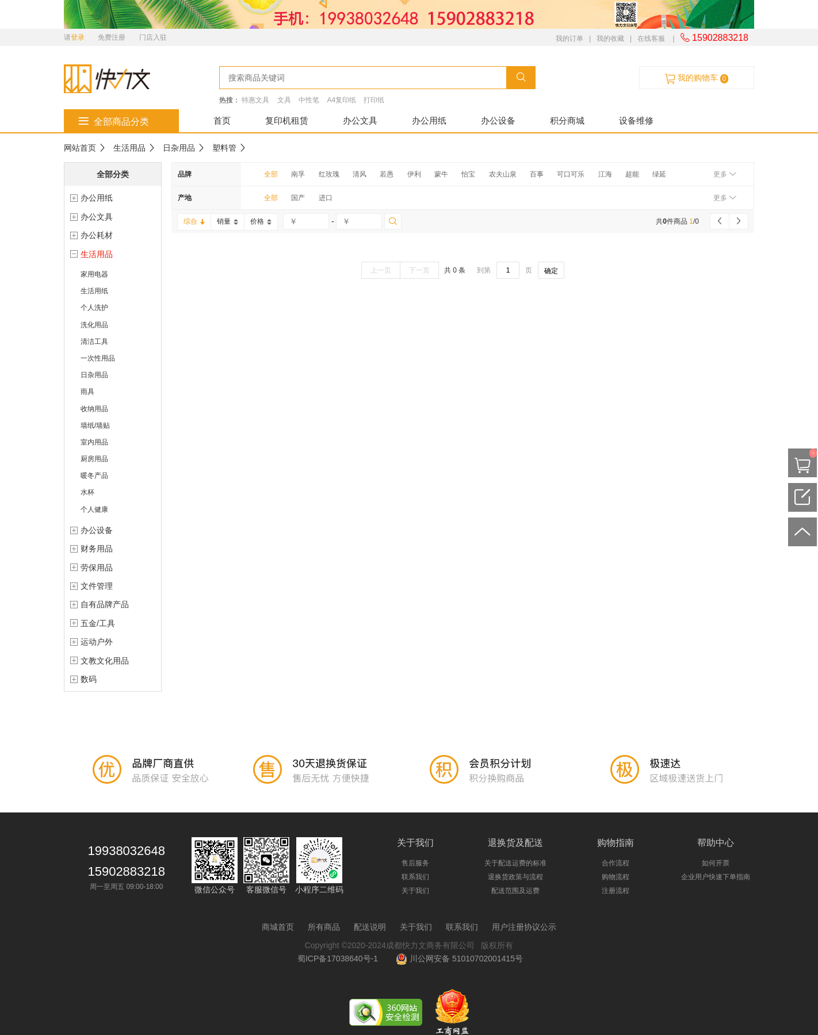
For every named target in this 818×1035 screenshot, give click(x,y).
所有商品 (324, 926)
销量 (227, 221)
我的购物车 (696, 78)
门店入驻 (153, 37)
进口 (325, 198)
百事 (537, 174)
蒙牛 (441, 174)
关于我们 (415, 891)
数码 (89, 679)
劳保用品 (97, 567)
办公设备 (498, 120)
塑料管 (224, 147)
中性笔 (309, 100)
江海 (605, 174)
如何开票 (715, 863)
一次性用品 (98, 358)
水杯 (87, 492)
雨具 (87, 392)
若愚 (386, 174)
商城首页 (278, 926)
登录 (78, 37)
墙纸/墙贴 (95, 425)
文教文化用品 (105, 660)
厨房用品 (94, 459)
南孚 (298, 174)
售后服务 (415, 863)
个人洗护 (94, 308)
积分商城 (567, 120)
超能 (632, 174)
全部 (271, 174)
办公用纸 (429, 120)
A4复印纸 (341, 100)
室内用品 (94, 442)
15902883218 (714, 38)
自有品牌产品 (105, 604)
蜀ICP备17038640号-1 (340, 958)
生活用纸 (94, 291)
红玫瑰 (329, 174)
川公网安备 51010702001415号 (459, 958)
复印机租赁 (286, 120)
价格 (261, 221)
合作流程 (615, 863)
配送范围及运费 (515, 891)
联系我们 (415, 877)
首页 (222, 120)
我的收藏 (610, 38)
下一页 (419, 270)
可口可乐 (570, 174)
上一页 (380, 270)
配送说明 (370, 926)
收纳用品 (94, 409)
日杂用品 (179, 147)
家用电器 (94, 274)
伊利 (414, 174)
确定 (551, 271)
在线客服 (651, 38)
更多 (724, 174)
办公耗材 (97, 235)
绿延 (659, 174)
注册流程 (615, 891)
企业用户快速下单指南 (715, 877)
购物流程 (615, 877)
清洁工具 (94, 342)
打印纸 (374, 100)
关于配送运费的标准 (515, 863)
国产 (298, 198)
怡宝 (468, 174)
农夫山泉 (503, 174)
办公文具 (360, 120)
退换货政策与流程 (515, 877)
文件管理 (97, 586)
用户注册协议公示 (524, 926)
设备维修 (636, 120)
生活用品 (129, 147)
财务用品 (97, 548)
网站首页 (80, 147)
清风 (359, 174)
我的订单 (569, 38)
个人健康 (94, 509)
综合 (194, 221)
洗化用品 (94, 325)
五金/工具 (98, 623)
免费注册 (111, 37)
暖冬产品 (94, 475)
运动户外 (97, 641)
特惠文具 (255, 100)
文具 (284, 100)
